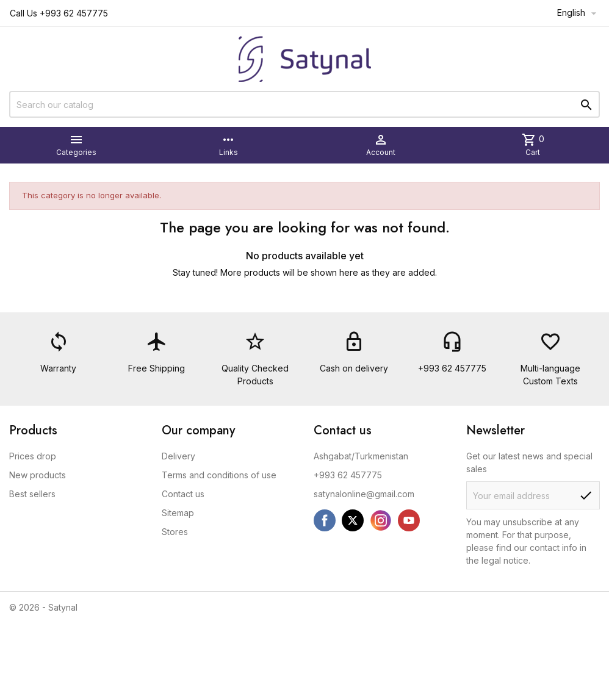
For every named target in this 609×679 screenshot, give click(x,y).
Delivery (178, 456)
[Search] (304, 104)
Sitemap (178, 513)
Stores (175, 531)
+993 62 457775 (348, 475)
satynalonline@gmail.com (364, 494)
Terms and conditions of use (219, 475)
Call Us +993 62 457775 (59, 13)
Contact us (183, 494)
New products (37, 475)
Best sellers (32, 494)
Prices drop (32, 456)
